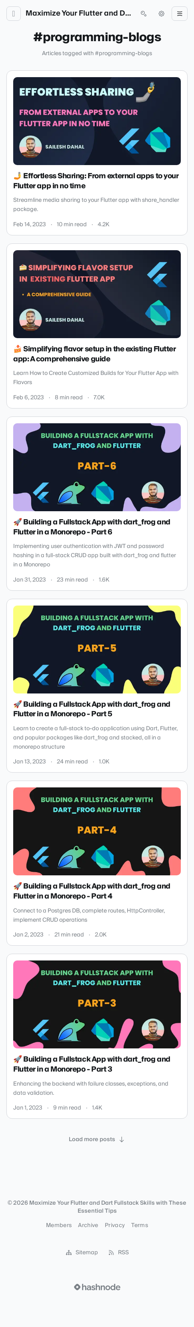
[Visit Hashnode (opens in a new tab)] (97, 1287)
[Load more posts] (97, 1140)
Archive (88, 1225)
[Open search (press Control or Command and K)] (143, 13)
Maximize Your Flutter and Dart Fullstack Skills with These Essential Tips (79, 13)
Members (59, 1225)
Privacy (115, 1225)
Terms (139, 1225)
